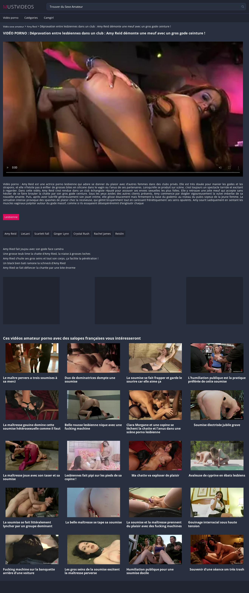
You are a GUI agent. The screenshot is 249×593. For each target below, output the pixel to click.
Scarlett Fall (41, 233)
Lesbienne (11, 217)
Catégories (31, 17)
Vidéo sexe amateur (13, 26)
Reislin (119, 233)
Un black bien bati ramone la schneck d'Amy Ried (34, 263)
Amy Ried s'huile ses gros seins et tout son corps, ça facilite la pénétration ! (51, 258)
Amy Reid (32, 26)
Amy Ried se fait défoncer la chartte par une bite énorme (39, 267)
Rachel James (102, 233)
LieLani (25, 233)
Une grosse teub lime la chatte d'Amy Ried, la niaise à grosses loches (46, 253)
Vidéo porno (10, 17)
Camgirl (49, 17)
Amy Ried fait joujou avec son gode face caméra (33, 249)
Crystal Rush (81, 233)
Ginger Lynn (61, 233)
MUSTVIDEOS (18, 6)
